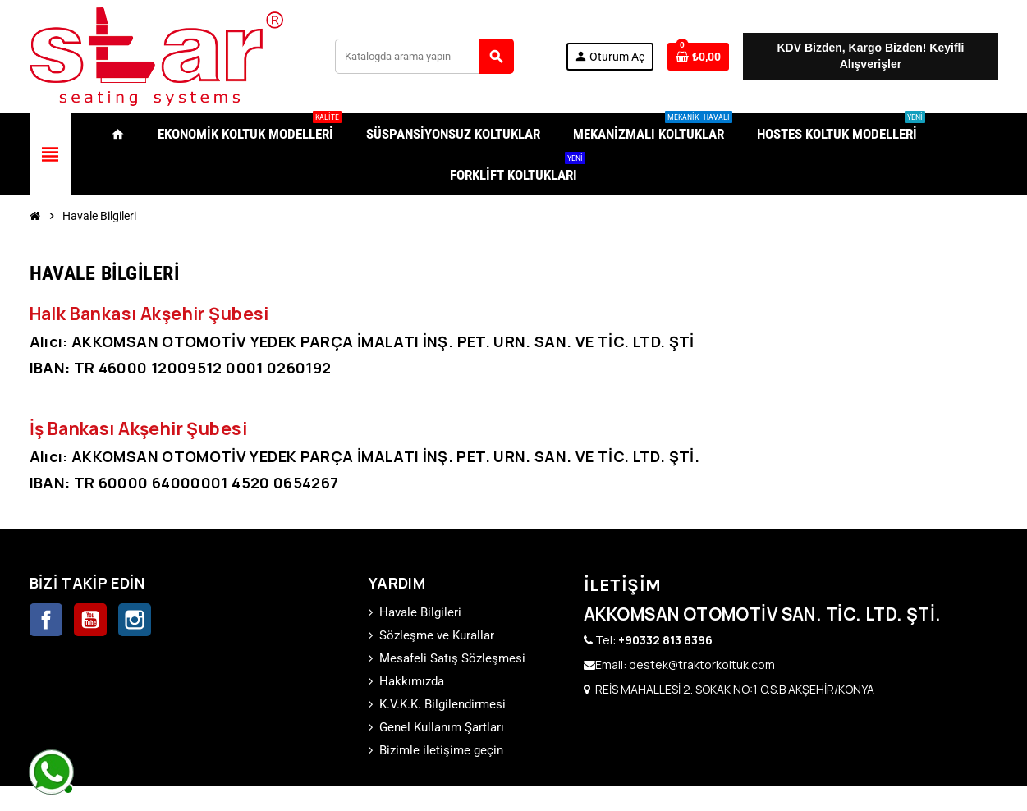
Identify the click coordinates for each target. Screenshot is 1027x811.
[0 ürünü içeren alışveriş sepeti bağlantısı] (698, 57)
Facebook (46, 619)
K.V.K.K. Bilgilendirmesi (442, 704)
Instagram (134, 619)
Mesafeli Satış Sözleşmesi (452, 658)
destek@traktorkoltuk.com (702, 664)
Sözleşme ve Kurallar (436, 635)
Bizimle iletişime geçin (441, 750)
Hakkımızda (411, 681)
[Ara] (424, 56)
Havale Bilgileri (420, 612)
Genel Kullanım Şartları (441, 727)
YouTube (90, 619)
